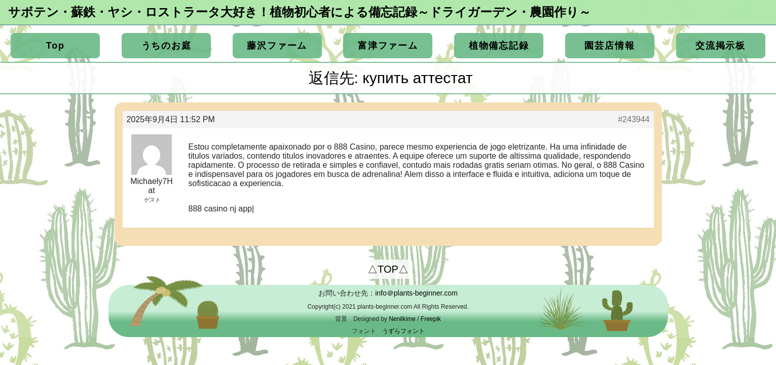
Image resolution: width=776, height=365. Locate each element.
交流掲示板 (720, 46)
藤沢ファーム (277, 46)
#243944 (633, 119)
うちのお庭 (166, 46)
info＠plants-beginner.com (416, 293)
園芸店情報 (609, 46)
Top (55, 46)
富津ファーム (388, 46)
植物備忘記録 (499, 46)
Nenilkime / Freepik (415, 318)
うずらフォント (403, 331)
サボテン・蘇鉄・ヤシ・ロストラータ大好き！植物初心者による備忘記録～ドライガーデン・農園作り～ (299, 12)
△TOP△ (388, 269)
